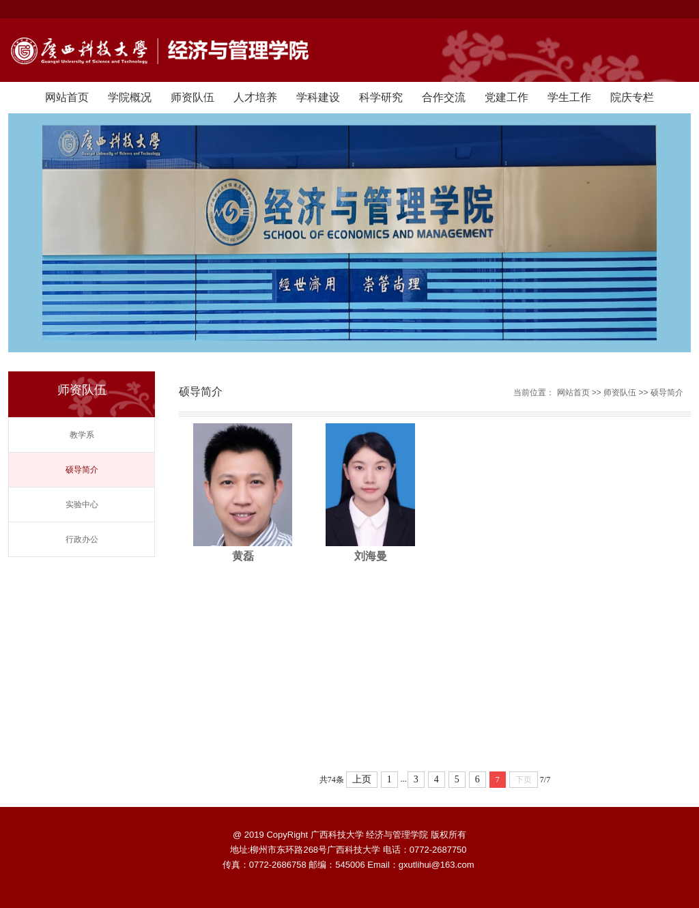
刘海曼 (370, 556)
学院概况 (130, 97)
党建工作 (506, 97)
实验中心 (82, 504)
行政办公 (82, 539)
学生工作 (569, 97)
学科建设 (318, 97)
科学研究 (381, 97)
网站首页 (67, 97)
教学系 (82, 435)
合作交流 (444, 97)
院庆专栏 (632, 97)
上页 (361, 779)
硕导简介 (82, 469)
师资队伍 (192, 97)
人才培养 (255, 97)
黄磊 (243, 556)
